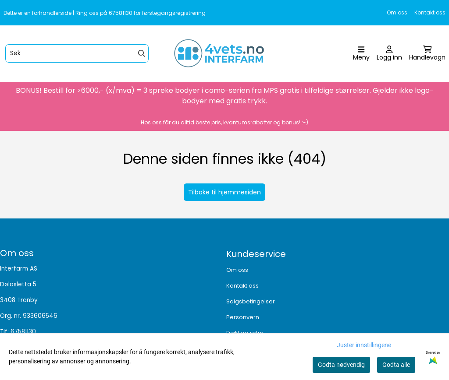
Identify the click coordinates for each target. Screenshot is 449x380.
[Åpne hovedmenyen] (361, 54)
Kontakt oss (429, 12)
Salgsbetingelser (250, 301)
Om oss (397, 12)
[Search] (141, 53)
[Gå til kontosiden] (389, 54)
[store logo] (227, 53)
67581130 (23, 331)
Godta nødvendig (341, 364)
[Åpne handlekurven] (427, 54)
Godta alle (396, 364)
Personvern (242, 317)
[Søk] (77, 53)
